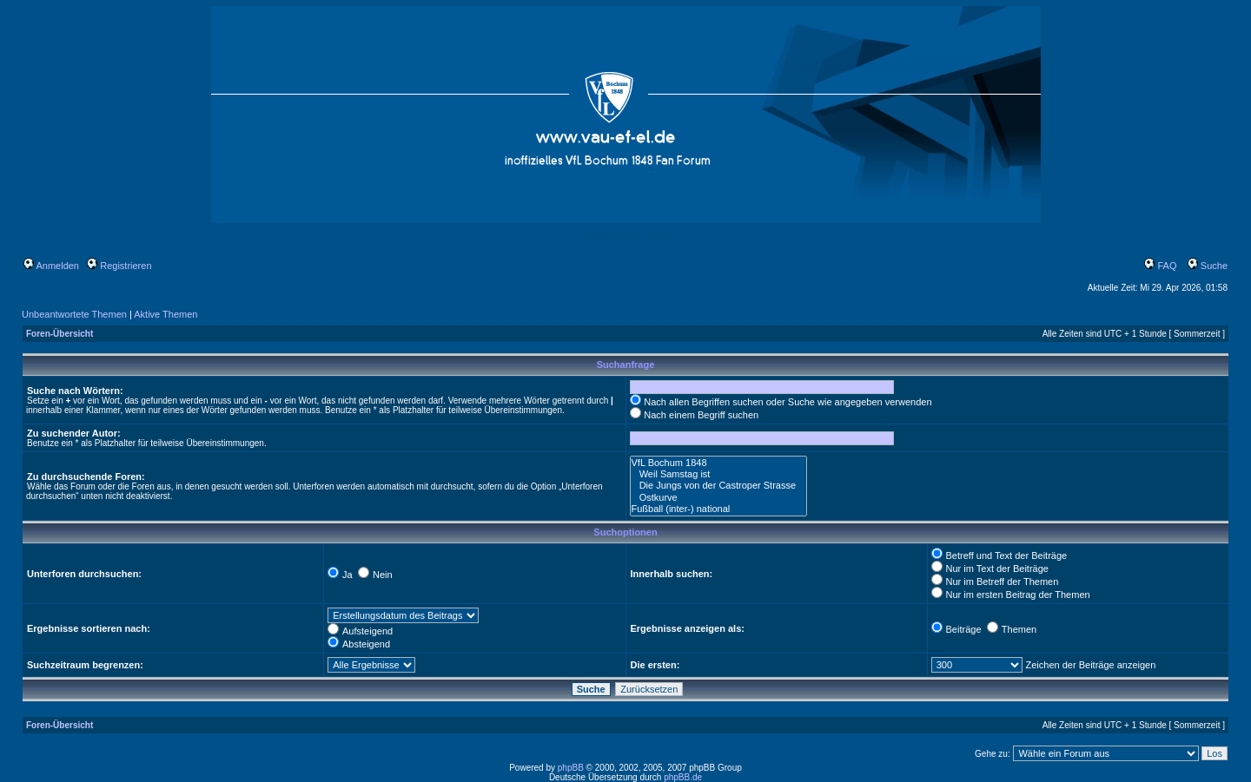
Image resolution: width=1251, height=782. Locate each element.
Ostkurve (719, 497)
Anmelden (51, 265)
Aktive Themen (165, 314)
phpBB (571, 767)
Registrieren (119, 265)
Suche (1208, 265)
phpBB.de (683, 777)
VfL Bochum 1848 (719, 463)
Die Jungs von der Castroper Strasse (719, 485)
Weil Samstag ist (719, 474)
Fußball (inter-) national (719, 509)
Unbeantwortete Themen (74, 314)
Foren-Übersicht (59, 333)
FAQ (1160, 265)
